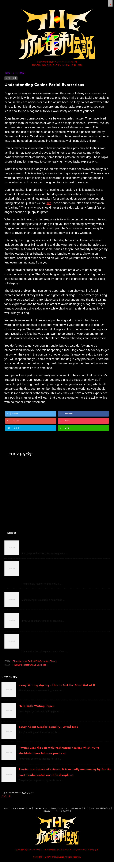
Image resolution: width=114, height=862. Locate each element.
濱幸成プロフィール (59, 808)
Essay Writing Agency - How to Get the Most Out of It (57, 685)
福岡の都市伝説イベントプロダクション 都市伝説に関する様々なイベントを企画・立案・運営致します (57, 850)
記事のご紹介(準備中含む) (99, 808)
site (48, 203)
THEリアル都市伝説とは (21, 808)
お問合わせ (47, 811)
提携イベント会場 (78, 808)
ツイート (6, 796)
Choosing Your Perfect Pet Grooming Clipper (35, 661)
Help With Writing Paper (36, 706)
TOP (6, 808)
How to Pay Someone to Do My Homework (51, 615)
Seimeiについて (41, 808)
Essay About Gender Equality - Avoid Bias (48, 727)
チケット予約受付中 (63, 811)
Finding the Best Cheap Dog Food (29, 665)
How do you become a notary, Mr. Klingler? (52, 594)
